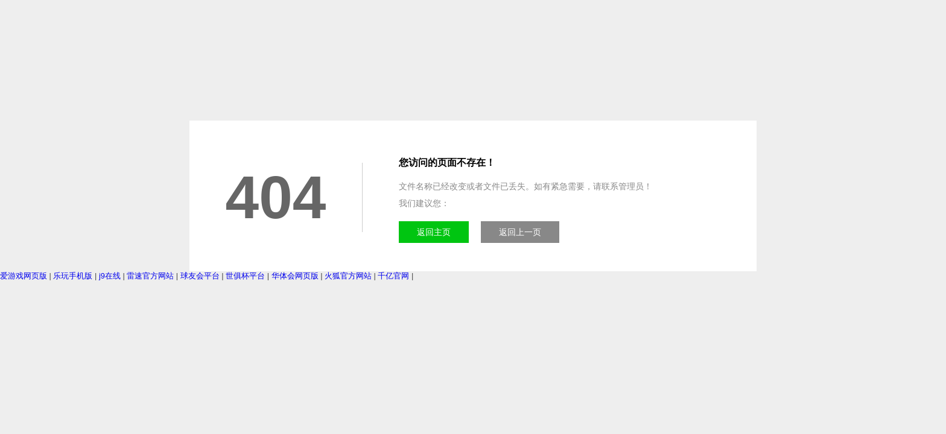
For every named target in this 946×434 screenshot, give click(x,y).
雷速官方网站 (150, 275)
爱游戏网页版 (23, 275)
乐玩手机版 (72, 275)
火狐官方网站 (348, 275)
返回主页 (434, 232)
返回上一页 (520, 232)
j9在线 (110, 275)
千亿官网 (393, 275)
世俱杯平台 (245, 275)
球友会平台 (200, 275)
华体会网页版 (295, 275)
